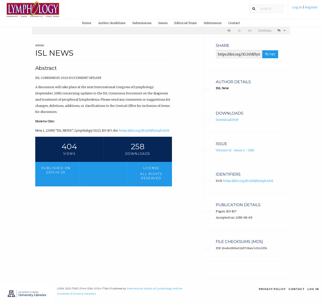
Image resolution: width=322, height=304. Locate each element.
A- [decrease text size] (240, 30)
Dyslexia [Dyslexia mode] (264, 30)
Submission (212, 23)
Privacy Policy (272, 289)
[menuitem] (305, 9)
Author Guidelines (112, 23)
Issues (163, 23)
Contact (234, 23)
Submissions (142, 23)
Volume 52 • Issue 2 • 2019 (235, 150)
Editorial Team (185, 23)
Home (86, 23)
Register (311, 7)
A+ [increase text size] (250, 30)
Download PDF (227, 120)
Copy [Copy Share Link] (270, 54)
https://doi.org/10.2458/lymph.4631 (144, 130)
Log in (297, 7)
